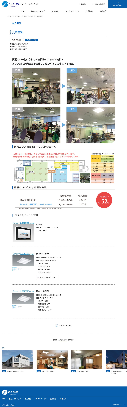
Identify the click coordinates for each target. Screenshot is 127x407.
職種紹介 (102, 11)
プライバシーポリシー (9, 405)
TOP (22, 11)
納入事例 (55, 11)
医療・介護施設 (28, 16)
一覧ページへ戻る (64, 325)
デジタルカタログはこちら (47, 277)
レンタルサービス (72, 11)
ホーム (9, 16)
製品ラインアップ (38, 11)
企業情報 (89, 11)
